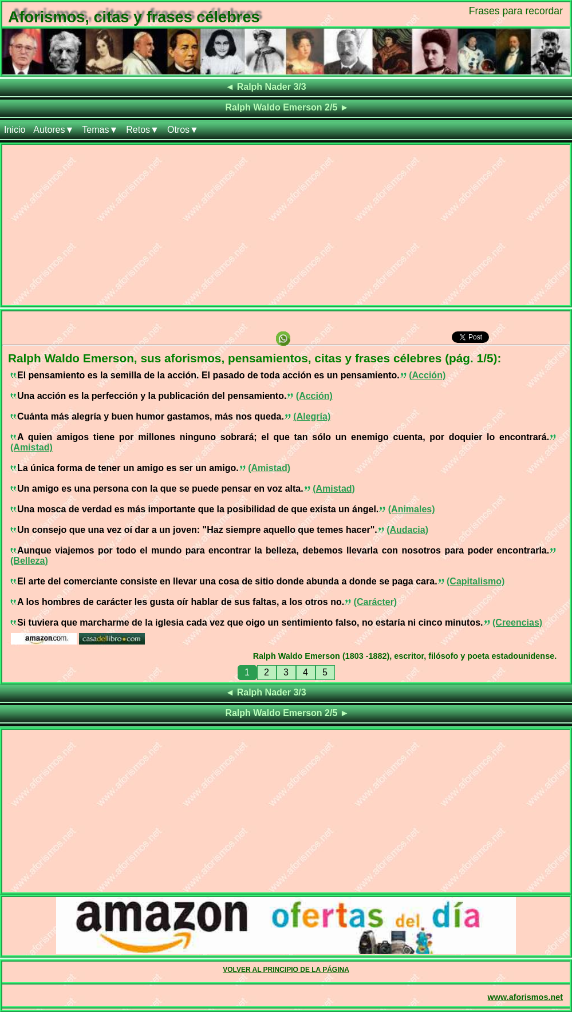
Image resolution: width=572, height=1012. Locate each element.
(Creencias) (517, 622)
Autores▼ (53, 130)
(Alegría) (311, 416)
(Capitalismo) (475, 581)
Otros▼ (183, 130)
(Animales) (411, 509)
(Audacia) (407, 530)
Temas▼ (100, 130)
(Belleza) (29, 561)
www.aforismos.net (525, 997)
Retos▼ (142, 130)
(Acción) (427, 375)
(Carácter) (375, 602)
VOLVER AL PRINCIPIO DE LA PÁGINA (286, 970)
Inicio (14, 130)
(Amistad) (31, 447)
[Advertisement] (286, 225)
